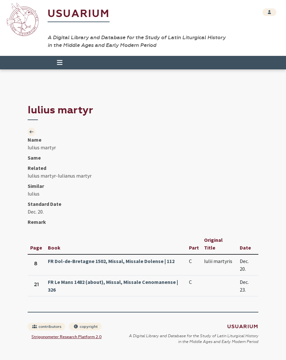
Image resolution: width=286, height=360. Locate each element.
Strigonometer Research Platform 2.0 (66, 337)
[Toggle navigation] (57, 62)
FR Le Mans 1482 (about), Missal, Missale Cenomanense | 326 (113, 286)
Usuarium (79, 13)
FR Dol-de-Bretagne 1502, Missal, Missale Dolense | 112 (111, 261)
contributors (46, 326)
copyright (85, 326)
